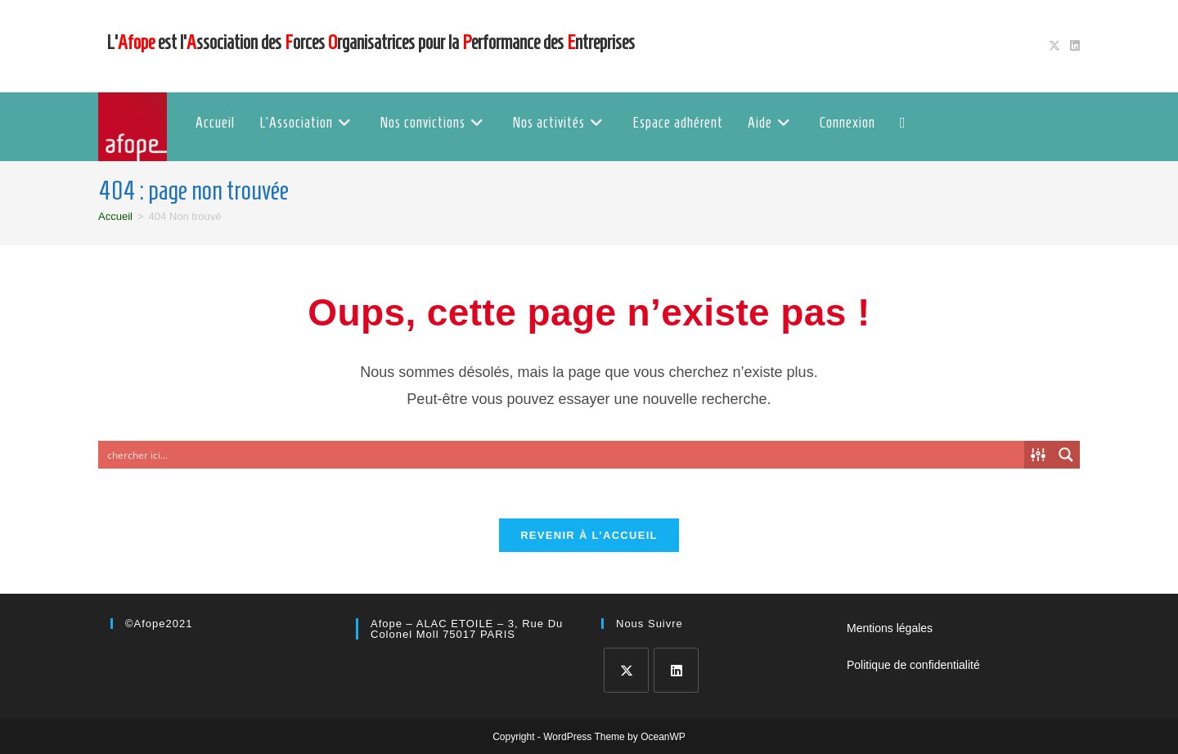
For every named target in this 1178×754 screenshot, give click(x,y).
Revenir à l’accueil (589, 535)
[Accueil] (115, 216)
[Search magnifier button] (1066, 455)
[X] (626, 670)
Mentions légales (890, 628)
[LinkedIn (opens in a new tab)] (1072, 46)
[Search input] (562, 454)
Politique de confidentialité (913, 664)
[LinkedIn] (676, 670)
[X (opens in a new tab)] (1054, 46)
